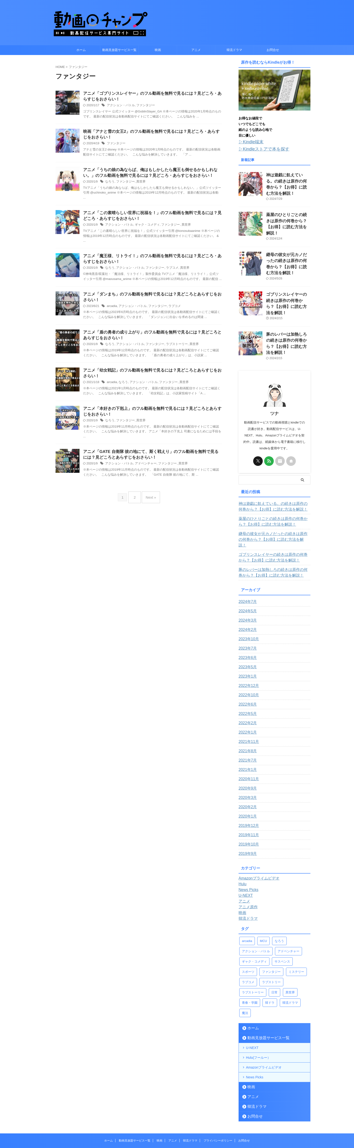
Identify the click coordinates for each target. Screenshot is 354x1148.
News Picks (254, 1040)
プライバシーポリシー (218, 1103)
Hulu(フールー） (258, 1020)
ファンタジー (142, 106)
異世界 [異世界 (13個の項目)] (290, 955)
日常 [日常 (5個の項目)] (274, 955)
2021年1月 (247, 732)
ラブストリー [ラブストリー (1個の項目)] (271, 944)
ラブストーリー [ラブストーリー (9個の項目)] (253, 955)
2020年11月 (248, 741)
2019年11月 (248, 797)
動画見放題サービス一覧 (119, 50)
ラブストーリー (172, 350)
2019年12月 (248, 788)
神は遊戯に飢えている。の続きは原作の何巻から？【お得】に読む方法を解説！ (288, 178)
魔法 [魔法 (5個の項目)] (245, 975)
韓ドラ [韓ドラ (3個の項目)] (269, 965)
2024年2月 (247, 592)
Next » (149, 504)
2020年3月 (247, 760)
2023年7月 (247, 611)
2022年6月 (247, 667)
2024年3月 (247, 583)
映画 (158, 50)
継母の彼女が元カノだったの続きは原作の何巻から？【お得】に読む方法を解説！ (288, 246)
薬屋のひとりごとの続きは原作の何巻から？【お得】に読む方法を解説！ (288, 212)
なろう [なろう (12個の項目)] (279, 903)
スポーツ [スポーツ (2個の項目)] (248, 934)
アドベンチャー (143, 472)
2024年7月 (247, 564)
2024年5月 (247, 573)
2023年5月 (247, 629)
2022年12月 (248, 648)
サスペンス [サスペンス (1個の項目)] (282, 924)
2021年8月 (247, 713)
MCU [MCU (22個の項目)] (263, 903)
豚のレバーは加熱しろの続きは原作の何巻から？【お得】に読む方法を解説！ (288, 313)
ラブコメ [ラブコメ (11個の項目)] (248, 944)
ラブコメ (167, 272)
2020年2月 (247, 769)
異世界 (138, 184)
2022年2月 (247, 685)
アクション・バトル (120, 106)
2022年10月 (248, 657)
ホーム (81, 50)
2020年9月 (247, 751)
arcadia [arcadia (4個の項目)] (247, 903)
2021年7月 (247, 723)
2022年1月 (247, 695)
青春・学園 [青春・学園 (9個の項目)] (249, 965)
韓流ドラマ (234, 50)
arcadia (111, 311)
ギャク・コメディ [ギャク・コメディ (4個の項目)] (254, 924)
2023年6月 (247, 620)
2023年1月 (247, 639)
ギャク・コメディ (144, 228)
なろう (109, 184)
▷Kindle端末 (249, 141)
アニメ (196, 50)
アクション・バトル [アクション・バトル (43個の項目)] (256, 913)
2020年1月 (247, 779)
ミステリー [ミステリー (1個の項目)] (296, 934)
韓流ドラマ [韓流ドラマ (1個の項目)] (290, 965)
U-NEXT (252, 1010)
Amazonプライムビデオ (264, 1030)
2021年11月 (248, 704)
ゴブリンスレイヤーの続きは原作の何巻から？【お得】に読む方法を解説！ (288, 280)
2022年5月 (247, 676)
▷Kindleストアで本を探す (260, 148)
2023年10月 (248, 601)
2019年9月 (247, 816)
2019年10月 (248, 807)
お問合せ (273, 50)
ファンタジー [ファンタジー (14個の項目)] (271, 934)
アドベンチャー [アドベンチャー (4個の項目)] (288, 913)
